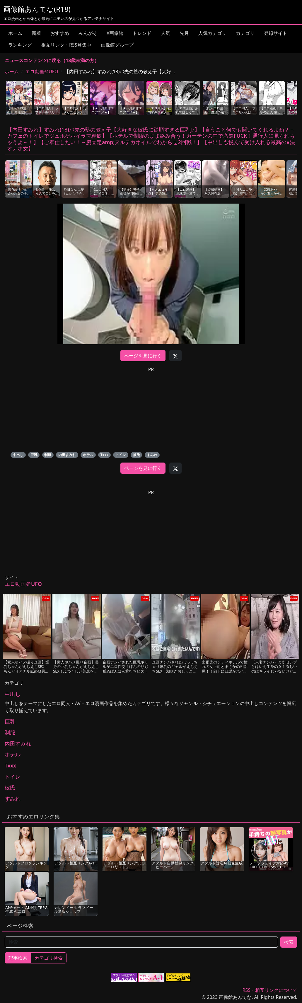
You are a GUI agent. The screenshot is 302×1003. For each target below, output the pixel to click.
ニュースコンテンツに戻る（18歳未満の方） (52, 60)
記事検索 (17, 958)
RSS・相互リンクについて (269, 990)
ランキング (20, 45)
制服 (47, 454)
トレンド (142, 33)
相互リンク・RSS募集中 (66, 45)
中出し (18, 454)
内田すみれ (67, 454)
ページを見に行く (143, 355)
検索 (289, 942)
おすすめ (59, 33)
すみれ (152, 454)
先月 (184, 33)
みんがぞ (88, 33)
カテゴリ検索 (49, 958)
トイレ (120, 454)
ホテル (88, 454)
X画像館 (115, 33)
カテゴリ (245, 33)
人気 (165, 33)
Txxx (104, 454)
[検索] (141, 942)
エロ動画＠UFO (41, 71)
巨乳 (33, 454)
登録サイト (275, 33)
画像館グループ (117, 45)
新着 (36, 33)
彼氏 (136, 454)
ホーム (15, 33)
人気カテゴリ (212, 33)
